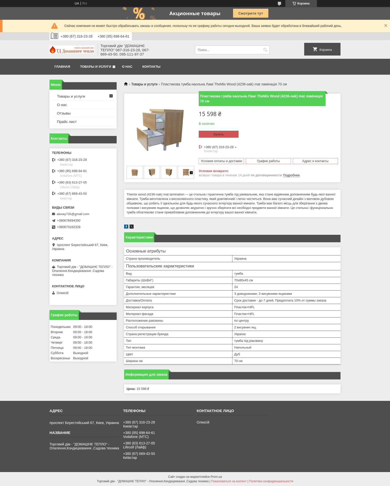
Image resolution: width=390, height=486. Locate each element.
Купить (218, 134)
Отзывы (64, 113)
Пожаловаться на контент (229, 481)
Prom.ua (216, 477)
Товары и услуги (95, 66)
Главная (62, 66)
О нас (127, 66)
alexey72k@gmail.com (73, 214)
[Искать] (265, 50)
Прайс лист (67, 122)
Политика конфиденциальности (271, 481)
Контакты (151, 66)
